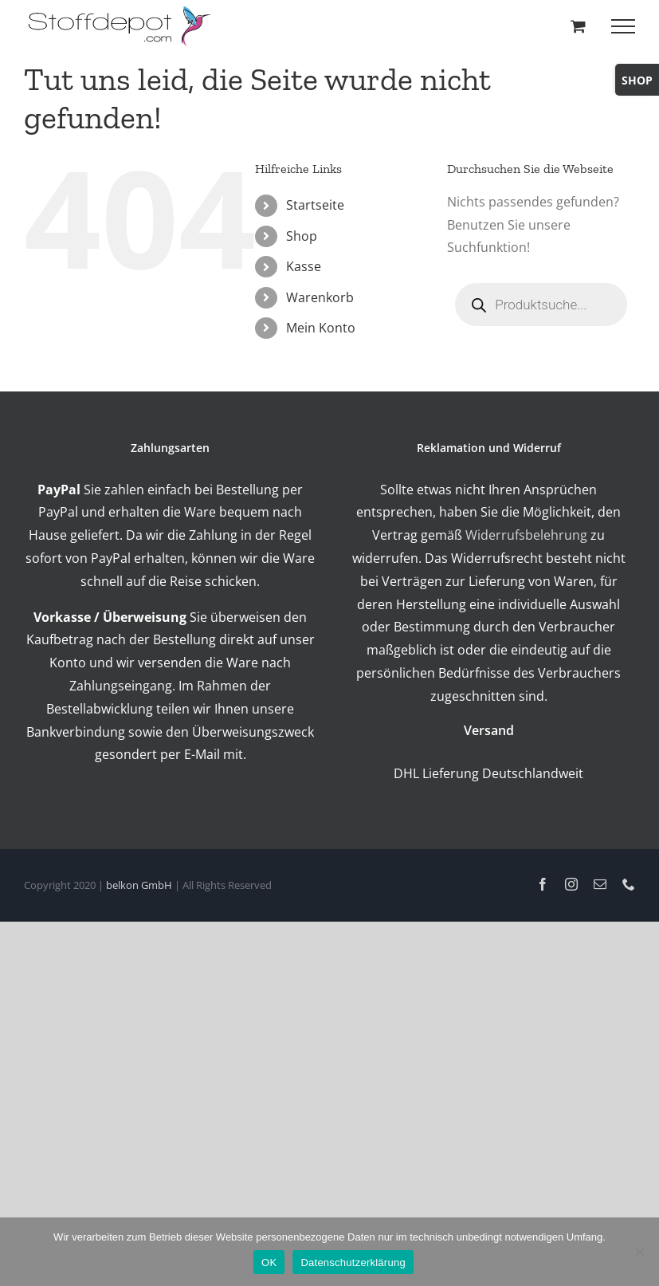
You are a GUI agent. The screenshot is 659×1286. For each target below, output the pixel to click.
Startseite (315, 205)
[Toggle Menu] (623, 26)
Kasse (303, 266)
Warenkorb (320, 297)
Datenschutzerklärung (352, 1262)
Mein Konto (320, 327)
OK (269, 1262)
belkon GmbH (139, 885)
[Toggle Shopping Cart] (578, 26)
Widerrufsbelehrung (526, 535)
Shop (301, 236)
